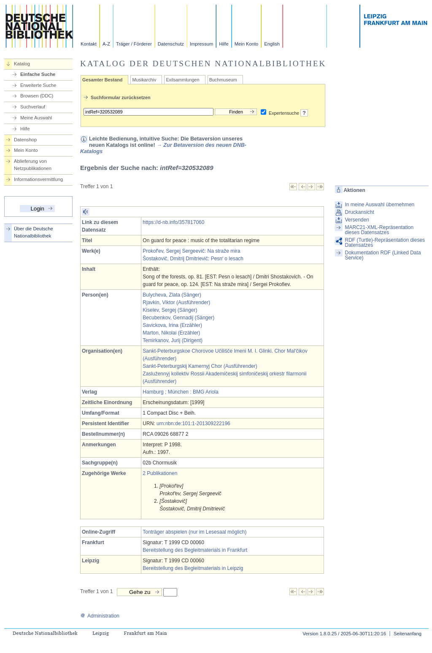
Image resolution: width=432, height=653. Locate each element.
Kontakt (89, 43)
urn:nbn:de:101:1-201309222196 (193, 423)
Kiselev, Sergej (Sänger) (170, 310)
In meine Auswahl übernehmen (379, 205)
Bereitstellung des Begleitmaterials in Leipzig (193, 568)
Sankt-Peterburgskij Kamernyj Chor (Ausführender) (200, 366)
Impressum (201, 43)
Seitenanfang (407, 633)
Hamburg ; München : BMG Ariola (180, 392)
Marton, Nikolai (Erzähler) (171, 333)
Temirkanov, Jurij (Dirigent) (172, 340)
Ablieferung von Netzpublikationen (32, 165)
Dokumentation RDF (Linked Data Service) (383, 255)
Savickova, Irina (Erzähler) (172, 325)
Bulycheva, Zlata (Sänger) (172, 295)
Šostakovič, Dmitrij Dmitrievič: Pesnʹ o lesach (193, 259)
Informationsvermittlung (38, 179)
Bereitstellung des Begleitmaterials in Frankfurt (195, 550)
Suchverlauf (32, 106)
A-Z (106, 43)
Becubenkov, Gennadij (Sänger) (178, 318)
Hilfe (223, 43)
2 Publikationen (160, 473)
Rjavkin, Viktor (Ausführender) (176, 302)
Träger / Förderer (134, 43)
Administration (99, 616)
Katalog (22, 63)
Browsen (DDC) (36, 95)
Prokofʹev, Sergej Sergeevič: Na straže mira (191, 251)
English (272, 43)
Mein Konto (247, 43)
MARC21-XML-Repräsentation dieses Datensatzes (379, 229)
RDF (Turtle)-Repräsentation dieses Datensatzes (385, 242)
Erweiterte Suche (38, 85)
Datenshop (25, 139)
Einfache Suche (37, 74)
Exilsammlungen (182, 79)
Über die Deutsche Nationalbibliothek (33, 232)
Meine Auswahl (36, 117)
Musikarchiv (144, 79)
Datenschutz (171, 43)
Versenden (357, 220)
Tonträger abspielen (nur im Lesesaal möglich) (194, 532)
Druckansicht (359, 212)
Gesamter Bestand (102, 79)
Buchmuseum (223, 79)
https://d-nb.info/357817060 (173, 222)
